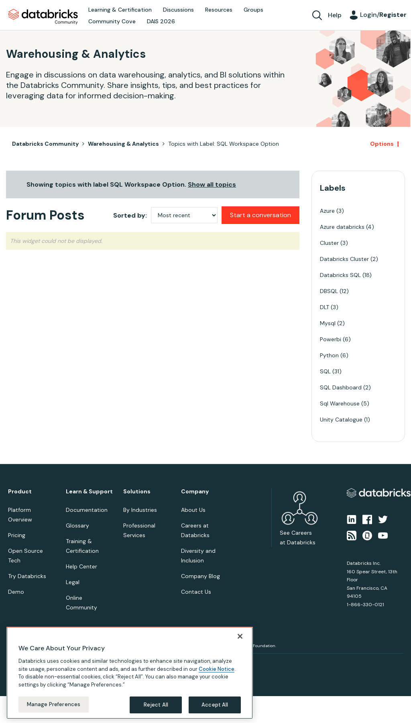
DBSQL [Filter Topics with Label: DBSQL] (329, 291)
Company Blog (200, 576)
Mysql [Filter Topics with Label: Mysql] (328, 323)
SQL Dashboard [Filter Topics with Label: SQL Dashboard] (341, 387)
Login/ (383, 14)
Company (195, 491)
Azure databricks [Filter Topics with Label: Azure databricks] (342, 226)
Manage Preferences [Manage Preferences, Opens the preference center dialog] (53, 704)
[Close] (240, 636)
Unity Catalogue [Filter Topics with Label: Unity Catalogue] (341, 419)
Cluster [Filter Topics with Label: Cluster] (329, 242)
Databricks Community (43, 17)
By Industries (140, 509)
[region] (129, 673)
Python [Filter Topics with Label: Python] (329, 355)
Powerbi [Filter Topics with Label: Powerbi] (330, 339)
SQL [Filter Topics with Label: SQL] (325, 371)
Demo (16, 591)
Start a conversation (260, 215)
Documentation (87, 509)
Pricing (16, 535)
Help (335, 15)
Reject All (156, 704)
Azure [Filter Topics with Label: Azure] (327, 210)
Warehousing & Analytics (123, 143)
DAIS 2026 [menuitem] (161, 21)
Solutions (137, 491)
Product (20, 491)
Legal (72, 582)
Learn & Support (89, 491)
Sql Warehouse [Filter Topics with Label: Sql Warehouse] (340, 403)
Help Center (81, 566)
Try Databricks (27, 576)
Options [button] (382, 143)
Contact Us (196, 591)
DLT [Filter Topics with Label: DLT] (324, 307)
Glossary (77, 525)
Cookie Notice (216, 669)
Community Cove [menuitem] (112, 21)
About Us (193, 509)
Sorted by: (130, 215)
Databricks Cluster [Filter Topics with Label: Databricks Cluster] (344, 259)
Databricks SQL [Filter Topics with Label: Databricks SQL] (340, 275)
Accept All (214, 704)
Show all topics (212, 184)
